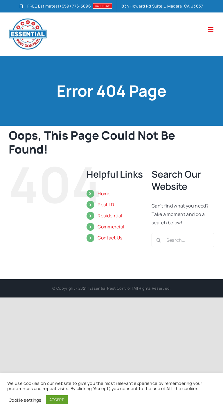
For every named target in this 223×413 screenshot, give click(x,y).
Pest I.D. (106, 204)
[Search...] (183, 240)
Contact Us (110, 238)
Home (104, 193)
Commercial (111, 226)
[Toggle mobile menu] (211, 29)
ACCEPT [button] (56, 399)
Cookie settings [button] (25, 400)
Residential (110, 215)
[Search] (159, 240)
